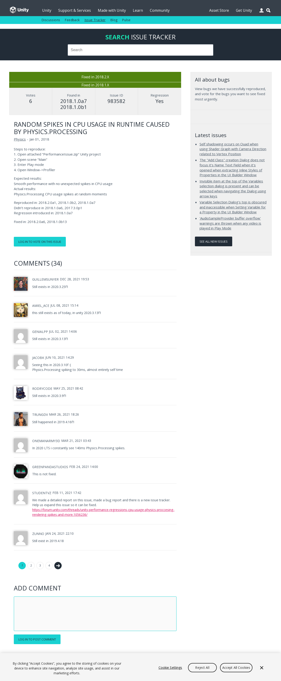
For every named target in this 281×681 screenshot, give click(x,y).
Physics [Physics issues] (20, 139)
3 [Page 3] (40, 565)
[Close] (261, 668)
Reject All (202, 667)
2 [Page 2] (31, 565)
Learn (138, 10)
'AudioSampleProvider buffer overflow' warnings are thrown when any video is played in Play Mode (230, 223)
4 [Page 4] (49, 565)
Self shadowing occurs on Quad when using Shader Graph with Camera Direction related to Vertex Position (233, 149)
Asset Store (219, 10)
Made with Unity (112, 10)
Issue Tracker (95, 20)
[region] (140, 667)
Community (160, 10)
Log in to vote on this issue (39, 242)
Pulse (126, 20)
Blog (114, 20)
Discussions (50, 20)
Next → (58, 565)
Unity (46, 10)
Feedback (72, 20)
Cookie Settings (170, 667)
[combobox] (140, 50)
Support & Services (74, 10)
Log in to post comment (37, 639)
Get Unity (244, 10)
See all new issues (214, 241)
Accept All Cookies (236, 667)
